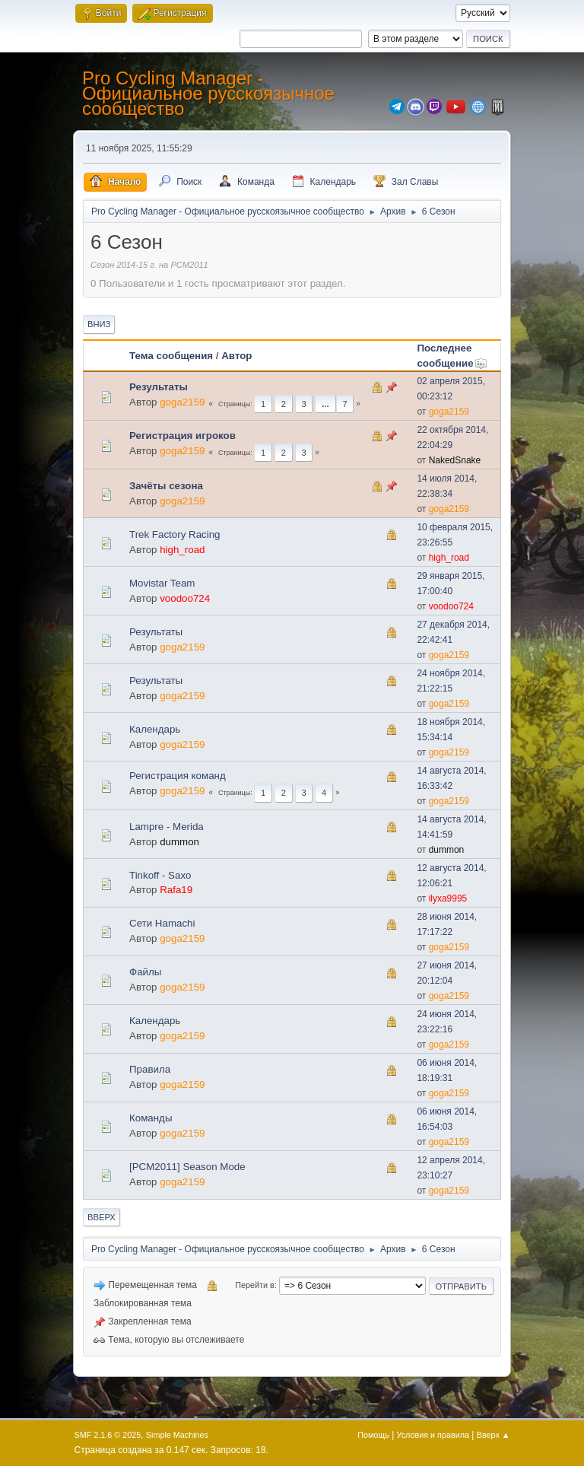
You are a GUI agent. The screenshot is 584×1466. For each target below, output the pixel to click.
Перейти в (254, 1285)
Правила (149, 1069)
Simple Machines (177, 1434)
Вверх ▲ (493, 1434)
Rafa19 (176, 889)
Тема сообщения (171, 355)
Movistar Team (162, 583)
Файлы (145, 972)
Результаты (158, 387)
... (325, 404)
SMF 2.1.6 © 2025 (108, 1434)
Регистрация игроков (182, 435)
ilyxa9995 (448, 898)
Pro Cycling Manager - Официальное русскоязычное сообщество (208, 93)
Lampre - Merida (166, 826)
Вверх (101, 1217)
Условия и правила (433, 1434)
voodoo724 (185, 598)
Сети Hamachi (162, 923)
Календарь (154, 729)
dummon (179, 841)
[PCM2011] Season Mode (187, 1166)
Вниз (98, 324)
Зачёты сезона (166, 485)
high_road (182, 549)
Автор (236, 355)
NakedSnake (455, 460)
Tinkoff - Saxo (160, 875)
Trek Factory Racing (175, 534)
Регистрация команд (177, 775)
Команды (150, 1118)
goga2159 (182, 402)
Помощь (373, 1434)
